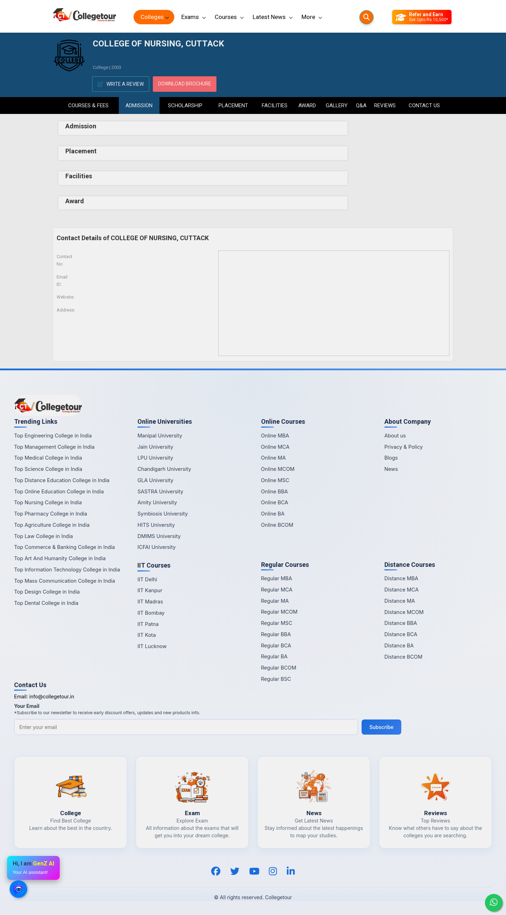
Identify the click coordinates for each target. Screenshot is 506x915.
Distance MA (399, 601)
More (308, 16)
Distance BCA (400, 634)
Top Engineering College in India (53, 436)
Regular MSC (276, 623)
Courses (226, 16)
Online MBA (275, 436)
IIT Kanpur (149, 590)
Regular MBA (276, 578)
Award (307, 105)
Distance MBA (401, 578)
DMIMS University (159, 536)
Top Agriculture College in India (52, 525)
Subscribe (381, 727)
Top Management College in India (54, 447)
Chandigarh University (164, 469)
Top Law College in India (43, 536)
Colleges (152, 16)
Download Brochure (184, 84)
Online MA (273, 458)
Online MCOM (278, 469)
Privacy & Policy (403, 447)
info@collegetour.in (51, 696)
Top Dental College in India (46, 603)
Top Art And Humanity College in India (60, 558)
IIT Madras (150, 601)
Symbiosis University (162, 514)
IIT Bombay (150, 613)
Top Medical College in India (48, 458)
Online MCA (275, 447)
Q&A (361, 105)
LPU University (155, 458)
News (391, 469)
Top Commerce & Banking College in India (64, 547)
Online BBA (274, 491)
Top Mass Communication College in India (64, 581)
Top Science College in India (48, 469)
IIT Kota (146, 635)
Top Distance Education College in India (62, 480)
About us (395, 436)
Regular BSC (276, 679)
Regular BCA (276, 645)
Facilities (274, 105)
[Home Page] (84, 17)
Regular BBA (276, 634)
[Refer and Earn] (421, 17)
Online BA (273, 514)
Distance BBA (400, 623)
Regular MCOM (279, 612)
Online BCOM (277, 525)
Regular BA (274, 656)
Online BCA (274, 502)
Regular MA (275, 601)
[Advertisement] (403, 148)
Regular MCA (277, 590)
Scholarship (185, 105)
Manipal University (159, 436)
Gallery (337, 105)
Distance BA (399, 645)
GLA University (155, 480)
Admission (139, 105)
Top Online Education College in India (59, 491)
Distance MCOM (404, 612)
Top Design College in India (47, 592)
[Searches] (366, 17)
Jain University (155, 447)
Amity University (157, 502)
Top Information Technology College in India (67, 569)
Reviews (385, 105)
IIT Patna (147, 624)
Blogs (391, 458)
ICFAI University (156, 547)
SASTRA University (160, 491)
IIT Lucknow (152, 646)
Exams (190, 16)
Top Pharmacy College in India (50, 514)
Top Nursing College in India (48, 502)
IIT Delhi (147, 579)
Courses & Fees (88, 105)
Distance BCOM (403, 657)
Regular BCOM (279, 668)
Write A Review (121, 84)
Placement (233, 105)
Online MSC (275, 480)
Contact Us (424, 105)
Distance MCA (401, 590)
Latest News (269, 16)
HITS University (156, 525)
